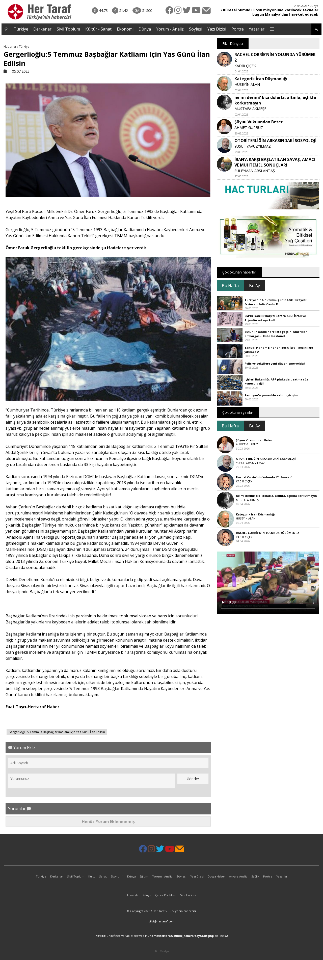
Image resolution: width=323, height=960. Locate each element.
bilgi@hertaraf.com (161, 921)
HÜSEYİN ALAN (247, 84)
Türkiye (21, 29)
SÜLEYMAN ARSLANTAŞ (254, 170)
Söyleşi (195, 29)
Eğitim (144, 876)
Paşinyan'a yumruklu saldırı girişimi (272, 395)
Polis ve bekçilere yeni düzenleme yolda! (275, 363)
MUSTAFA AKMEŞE (250, 108)
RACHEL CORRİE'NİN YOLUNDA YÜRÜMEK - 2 (267, 533)
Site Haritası (188, 895)
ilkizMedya (161, 951)
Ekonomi (125, 29)
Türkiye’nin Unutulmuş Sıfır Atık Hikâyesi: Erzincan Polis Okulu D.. (276, 302)
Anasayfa (133, 895)
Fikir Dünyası (232, 43)
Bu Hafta (230, 285)
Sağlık (255, 876)
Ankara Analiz (238, 876)
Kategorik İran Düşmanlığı (260, 78)
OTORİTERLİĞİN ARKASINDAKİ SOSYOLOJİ (275, 140)
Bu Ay (254, 285)
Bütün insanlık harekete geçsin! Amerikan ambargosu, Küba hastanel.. (276, 334)
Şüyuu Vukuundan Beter (258, 122)
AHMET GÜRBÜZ (248, 127)
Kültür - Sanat (98, 29)
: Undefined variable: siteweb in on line (161, 936)
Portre (237, 29)
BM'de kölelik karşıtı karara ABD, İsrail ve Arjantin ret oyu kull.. (275, 318)
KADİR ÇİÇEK (245, 65)
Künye (147, 895)
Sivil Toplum (68, 29)
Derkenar (42, 29)
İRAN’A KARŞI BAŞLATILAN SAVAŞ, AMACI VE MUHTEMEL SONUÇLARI (274, 162)
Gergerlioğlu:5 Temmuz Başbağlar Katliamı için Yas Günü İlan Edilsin (57, 732)
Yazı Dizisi (216, 29)
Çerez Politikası (165, 895)
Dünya (145, 29)
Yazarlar (256, 29)
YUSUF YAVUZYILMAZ (252, 146)
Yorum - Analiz (170, 29)
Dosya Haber (216, 876)
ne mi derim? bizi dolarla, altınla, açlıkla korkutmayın (276, 496)
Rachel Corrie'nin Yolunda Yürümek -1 (264, 477)
